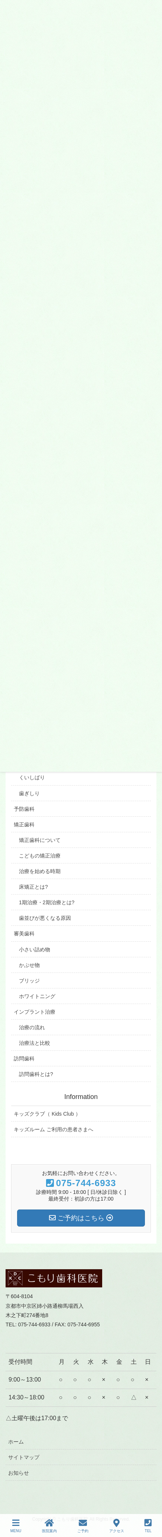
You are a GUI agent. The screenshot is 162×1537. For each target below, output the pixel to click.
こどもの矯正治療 (40, 856)
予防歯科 (24, 809)
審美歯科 (24, 934)
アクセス (116, 1526)
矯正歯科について (40, 840)
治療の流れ (32, 1027)
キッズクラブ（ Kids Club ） (47, 1114)
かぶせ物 (29, 965)
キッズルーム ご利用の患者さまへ (53, 1129)
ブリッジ (29, 981)
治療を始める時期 (40, 871)
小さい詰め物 (34, 949)
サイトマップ (23, 1457)
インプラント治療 (34, 1012)
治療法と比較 (34, 1043)
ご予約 (82, 1526)
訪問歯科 (24, 1059)
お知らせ (18, 1473)
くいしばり (32, 777)
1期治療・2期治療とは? (46, 902)
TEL (148, 1526)
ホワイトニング (37, 996)
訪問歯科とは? (36, 1074)
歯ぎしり (29, 793)
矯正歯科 (24, 824)
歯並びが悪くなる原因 (45, 918)
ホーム (16, 1442)
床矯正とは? (33, 887)
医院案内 (49, 1526)
